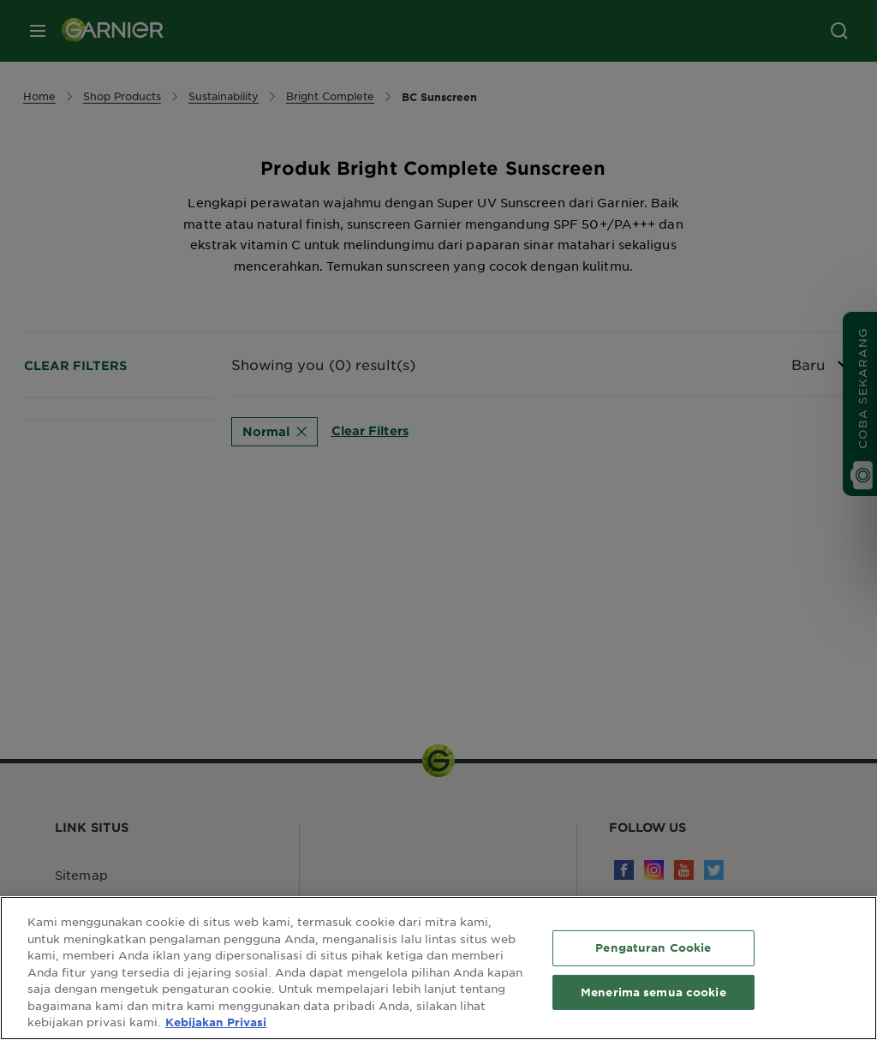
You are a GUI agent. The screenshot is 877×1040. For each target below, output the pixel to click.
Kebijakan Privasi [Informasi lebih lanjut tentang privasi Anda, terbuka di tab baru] (215, 1022)
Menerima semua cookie (653, 992)
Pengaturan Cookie (653, 947)
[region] (438, 968)
